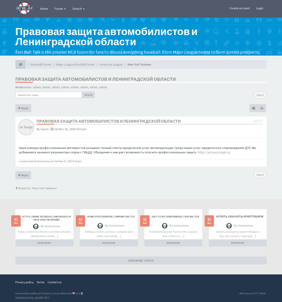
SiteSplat (46, 293)
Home (44, 9)
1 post (260, 95)
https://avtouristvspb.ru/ (214, 152)
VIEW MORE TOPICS (141, 261)
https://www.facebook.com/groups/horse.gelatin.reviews (46, 218)
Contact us (55, 282)
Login (259, 8)
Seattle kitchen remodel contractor (175, 216)
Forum (60, 9)
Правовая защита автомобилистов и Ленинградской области (95, 79)
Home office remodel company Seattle (111, 216)
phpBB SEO (42, 298)
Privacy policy (24, 282)
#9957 (258, 121)
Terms (41, 282)
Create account (239, 8)
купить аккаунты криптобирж (239, 216)
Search (78, 9)
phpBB (32, 293)
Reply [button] (23, 108)
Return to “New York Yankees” (36, 188)
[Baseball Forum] (20, 64)
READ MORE (44, 242)
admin (37, 87)
